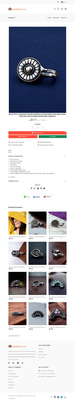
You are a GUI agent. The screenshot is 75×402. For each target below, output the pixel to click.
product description (16, 156)
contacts (10, 388)
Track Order (11, 385)
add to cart (37, 133)
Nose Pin (64, 17)
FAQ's (10, 379)
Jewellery (56, 17)
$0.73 (33, 119)
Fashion (41, 349)
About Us (10, 371)
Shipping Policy (14, 181)
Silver (9, 152)
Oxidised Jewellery (14, 336)
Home (49, 17)
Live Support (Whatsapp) (47, 371)
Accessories (42, 358)
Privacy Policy (27, 396)
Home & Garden (43, 355)
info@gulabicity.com (51, 376)
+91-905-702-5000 (50, 374)
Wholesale (11, 382)
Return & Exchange (13, 377)
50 (42, 120)
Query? (52, 136)
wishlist (23, 136)
